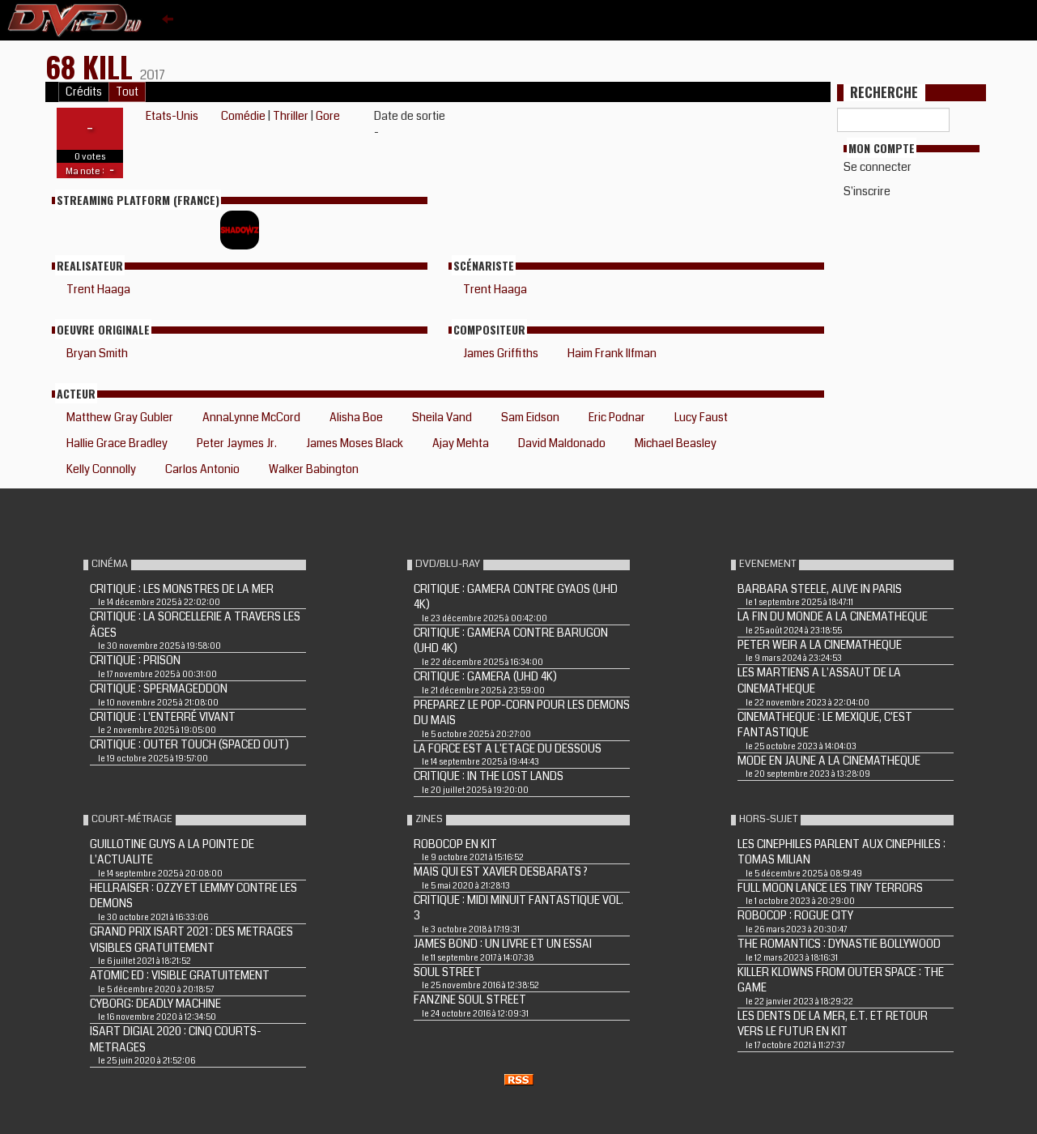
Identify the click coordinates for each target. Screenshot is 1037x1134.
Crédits (84, 92)
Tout (127, 92)
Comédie (243, 116)
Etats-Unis (172, 116)
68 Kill (92, 66)
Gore (328, 116)
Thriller (290, 116)
